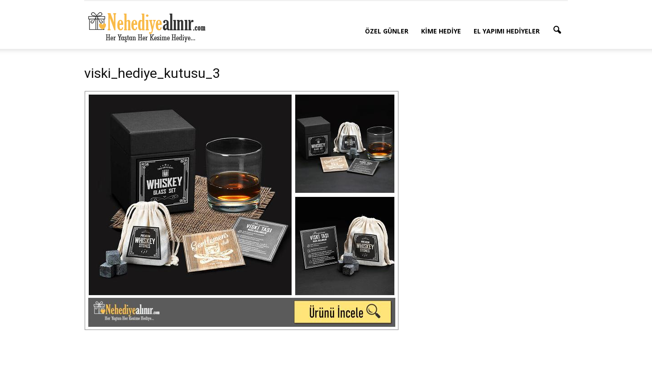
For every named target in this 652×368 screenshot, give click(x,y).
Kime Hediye (441, 31)
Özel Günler (386, 31)
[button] (557, 30)
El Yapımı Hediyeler (507, 31)
